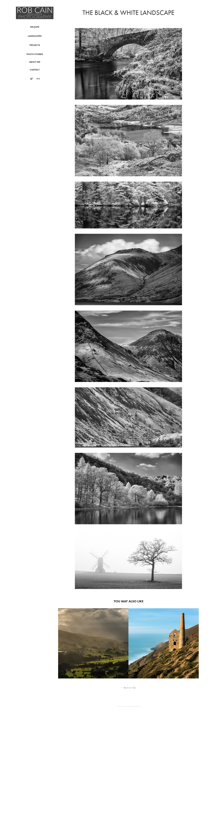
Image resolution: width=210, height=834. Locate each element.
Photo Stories (35, 54)
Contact (35, 69)
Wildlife (34, 26)
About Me (34, 62)
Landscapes (35, 36)
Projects (34, 45)
